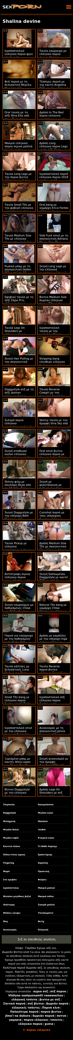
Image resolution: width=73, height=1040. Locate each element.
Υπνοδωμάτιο (45, 913)
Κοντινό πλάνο (11, 846)
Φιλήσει (42, 880)
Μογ (5, 921)
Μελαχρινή (9, 821)
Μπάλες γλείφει (11, 913)
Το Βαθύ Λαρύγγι (47, 846)
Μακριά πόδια (46, 896)
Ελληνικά (43, 930)
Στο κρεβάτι (10, 880)
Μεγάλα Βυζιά (11, 829)
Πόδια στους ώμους (14, 854)
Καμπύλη (43, 863)
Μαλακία (42, 821)
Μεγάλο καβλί (11, 838)
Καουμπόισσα (45, 804)
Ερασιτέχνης (45, 854)
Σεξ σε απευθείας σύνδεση (36, 939)
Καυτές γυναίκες (26, 971)
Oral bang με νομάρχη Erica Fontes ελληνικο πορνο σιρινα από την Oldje (53, 209)
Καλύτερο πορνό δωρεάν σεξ (22, 967)
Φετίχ (41, 921)
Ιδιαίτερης (9, 905)
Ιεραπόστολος (11, 888)
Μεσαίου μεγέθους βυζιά (17, 896)
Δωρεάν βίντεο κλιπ (15, 952)
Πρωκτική (43, 871)
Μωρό (6, 871)
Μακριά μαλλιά (46, 888)
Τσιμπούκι (9, 804)
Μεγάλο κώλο (45, 813)
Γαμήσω (30, 948)
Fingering (8, 863)
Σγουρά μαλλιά (46, 905)
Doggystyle (9, 813)
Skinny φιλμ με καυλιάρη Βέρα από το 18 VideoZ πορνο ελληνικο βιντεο (18, 486)
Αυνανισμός (10, 930)
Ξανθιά (41, 829)
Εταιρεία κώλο (46, 838)
